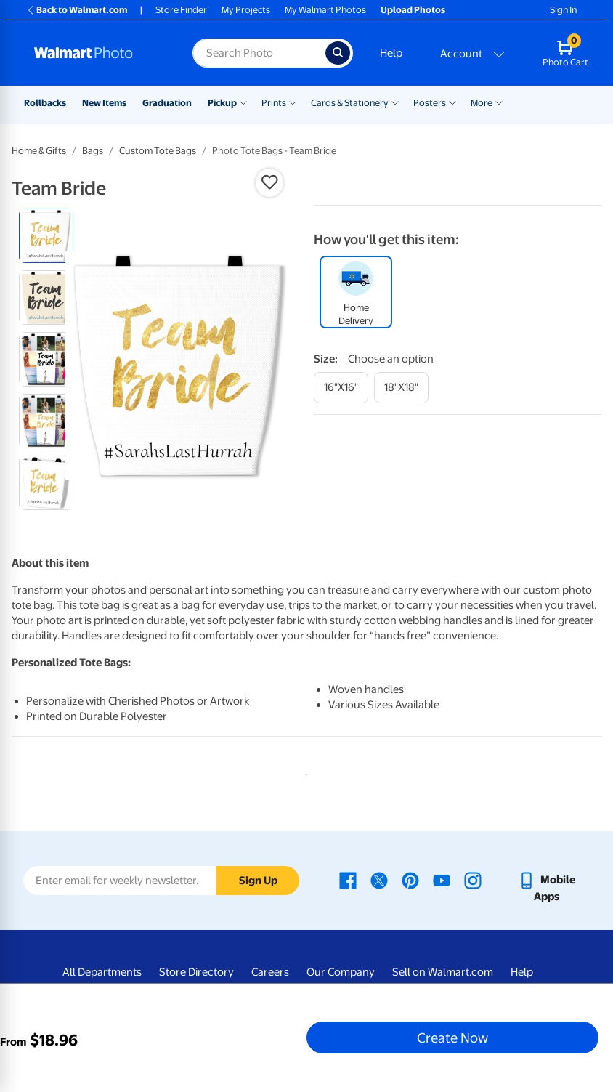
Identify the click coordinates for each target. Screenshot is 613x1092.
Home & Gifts (39, 150)
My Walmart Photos (325, 9)
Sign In (563, 9)
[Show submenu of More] (499, 101)
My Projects (246, 9)
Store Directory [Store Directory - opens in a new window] (196, 972)
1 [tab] (303, 771)
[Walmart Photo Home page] (97, 53)
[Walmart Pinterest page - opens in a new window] (410, 879)
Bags (92, 150)
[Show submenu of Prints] (292, 101)
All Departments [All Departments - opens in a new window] (102, 972)
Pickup (222, 102)
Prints (273, 102)
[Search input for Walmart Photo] (258, 53)
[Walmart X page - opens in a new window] (379, 879)
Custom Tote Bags (157, 150)
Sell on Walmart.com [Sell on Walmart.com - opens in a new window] (442, 972)
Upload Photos (413, 9)
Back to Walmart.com (76, 9)
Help (391, 53)
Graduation (167, 102)
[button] (269, 182)
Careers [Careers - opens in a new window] (270, 972)
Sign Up (258, 880)
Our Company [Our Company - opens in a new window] (340, 972)
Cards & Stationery (350, 102)
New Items (104, 102)
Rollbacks (45, 102)
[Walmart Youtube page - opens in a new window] (441, 879)
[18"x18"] (401, 387)
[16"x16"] (341, 387)
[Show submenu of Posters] (452, 101)
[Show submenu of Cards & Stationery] (395, 101)
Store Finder (181, 9)
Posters (429, 102)
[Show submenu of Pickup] (243, 101)
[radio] (46, 236)
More (481, 102)
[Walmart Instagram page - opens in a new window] (473, 879)
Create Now (452, 1038)
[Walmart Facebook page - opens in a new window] (348, 879)
